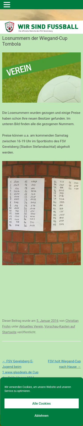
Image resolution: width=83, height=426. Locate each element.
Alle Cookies (41, 404)
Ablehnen (41, 416)
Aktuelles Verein (31, 326)
